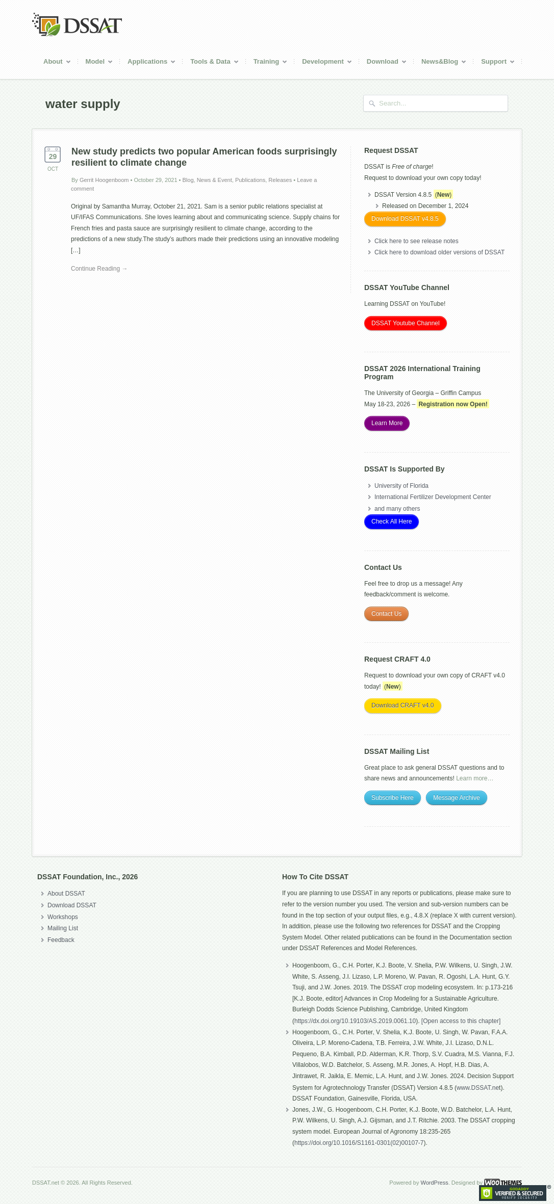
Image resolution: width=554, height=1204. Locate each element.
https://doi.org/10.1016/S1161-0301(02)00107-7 (359, 1142)
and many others (397, 508)
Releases (280, 180)
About (53, 63)
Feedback (60, 940)
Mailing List (62, 928)
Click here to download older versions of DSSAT (439, 252)
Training (267, 63)
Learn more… (474, 778)
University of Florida (401, 485)
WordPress (434, 1183)
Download (383, 63)
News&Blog (440, 63)
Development (323, 63)
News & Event (214, 180)
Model (96, 63)
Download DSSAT (71, 905)
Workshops (62, 917)
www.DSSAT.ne (478, 1087)
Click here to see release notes (416, 241)
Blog (188, 180)
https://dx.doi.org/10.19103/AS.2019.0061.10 (355, 1021)
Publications (250, 180)
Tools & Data (211, 63)
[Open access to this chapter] (460, 1021)
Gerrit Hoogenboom (104, 180)
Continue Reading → (99, 268)
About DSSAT (66, 893)
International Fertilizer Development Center (432, 497)
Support (494, 63)
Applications (148, 63)
